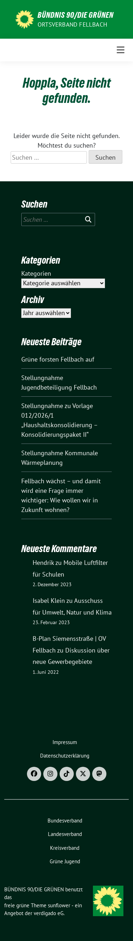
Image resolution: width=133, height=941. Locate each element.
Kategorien (36, 273)
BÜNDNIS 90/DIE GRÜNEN (75, 15)
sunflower (59, 905)
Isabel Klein (49, 600)
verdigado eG (48, 913)
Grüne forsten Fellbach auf (57, 359)
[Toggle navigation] (120, 50)
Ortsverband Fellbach (72, 24)
